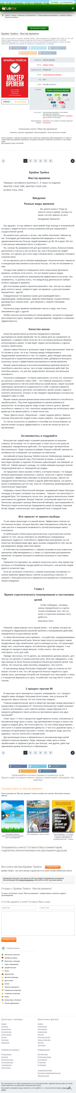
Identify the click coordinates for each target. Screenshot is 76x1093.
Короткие (4, 1057)
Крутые (4, 1037)
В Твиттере (36, 48)
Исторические (6, 1032)
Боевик (3, 1024)
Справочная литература (13, 990)
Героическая (42, 1026)
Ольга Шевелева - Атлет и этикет (38, 834)
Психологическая (44, 1037)
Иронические (6, 1029)
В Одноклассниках (29, 53)
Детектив (4, 1026)
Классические (6, 1035)
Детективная (42, 1029)
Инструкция (47, 123)
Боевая (40, 1024)
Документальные (10, 967)
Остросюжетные (7, 1062)
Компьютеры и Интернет (13, 1000)
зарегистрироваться (26, 880)
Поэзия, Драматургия (12, 1003)
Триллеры (5, 1040)
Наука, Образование (11, 964)
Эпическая (41, 1045)
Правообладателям (45, 1070)
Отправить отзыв (9, 940)
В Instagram (56, 48)
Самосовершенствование (52, 75)
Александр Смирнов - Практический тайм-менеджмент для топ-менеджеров (13, 836)
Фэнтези (41, 1043)
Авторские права (38, 28)
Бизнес (7, 984)
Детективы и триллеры (12, 961)
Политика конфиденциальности (49, 1073)
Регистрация (67, 2)
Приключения (9, 974)
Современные (6, 1065)
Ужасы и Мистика (44, 1040)
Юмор (7, 997)
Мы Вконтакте (47, 53)
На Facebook (17, 48)
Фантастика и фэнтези (12, 954)
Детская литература (11, 977)
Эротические (6, 1068)
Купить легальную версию (58, 91)
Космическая (42, 1032)
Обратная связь (43, 1076)
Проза (7, 971)
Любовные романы (11, 958)
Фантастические (7, 1060)
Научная (41, 1035)
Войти (56, 2)
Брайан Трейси (48, 65)
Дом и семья (9, 980)
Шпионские (5, 1043)
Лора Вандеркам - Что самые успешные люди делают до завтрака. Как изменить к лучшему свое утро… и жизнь (63, 837)
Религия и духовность (12, 987)
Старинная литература (12, 993)
